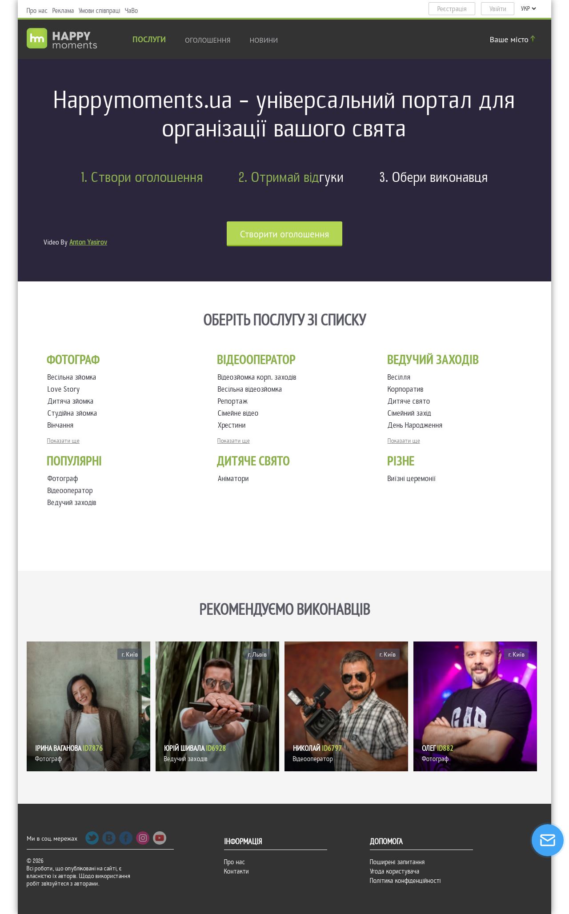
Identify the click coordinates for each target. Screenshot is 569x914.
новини (264, 40)
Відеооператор (70, 490)
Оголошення (208, 40)
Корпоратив (407, 389)
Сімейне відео (240, 413)
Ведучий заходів (72, 502)
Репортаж (234, 401)
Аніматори (233, 478)
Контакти (236, 871)
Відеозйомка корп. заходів (259, 377)
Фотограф (63, 478)
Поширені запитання (397, 862)
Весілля (401, 377)
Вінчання (62, 425)
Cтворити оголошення (284, 234)
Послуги (149, 40)
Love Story (66, 389)
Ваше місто (514, 39)
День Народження (417, 425)
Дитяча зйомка (72, 401)
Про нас (37, 10)
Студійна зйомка (74, 413)
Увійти (497, 8)
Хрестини (233, 425)
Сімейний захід (411, 413)
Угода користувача (395, 871)
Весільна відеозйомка (252, 389)
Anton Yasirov (88, 242)
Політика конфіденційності (405, 880)
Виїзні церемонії (412, 478)
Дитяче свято (411, 401)
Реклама (63, 10)
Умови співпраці (99, 10)
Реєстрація (452, 8)
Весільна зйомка (74, 377)
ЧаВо (131, 10)
